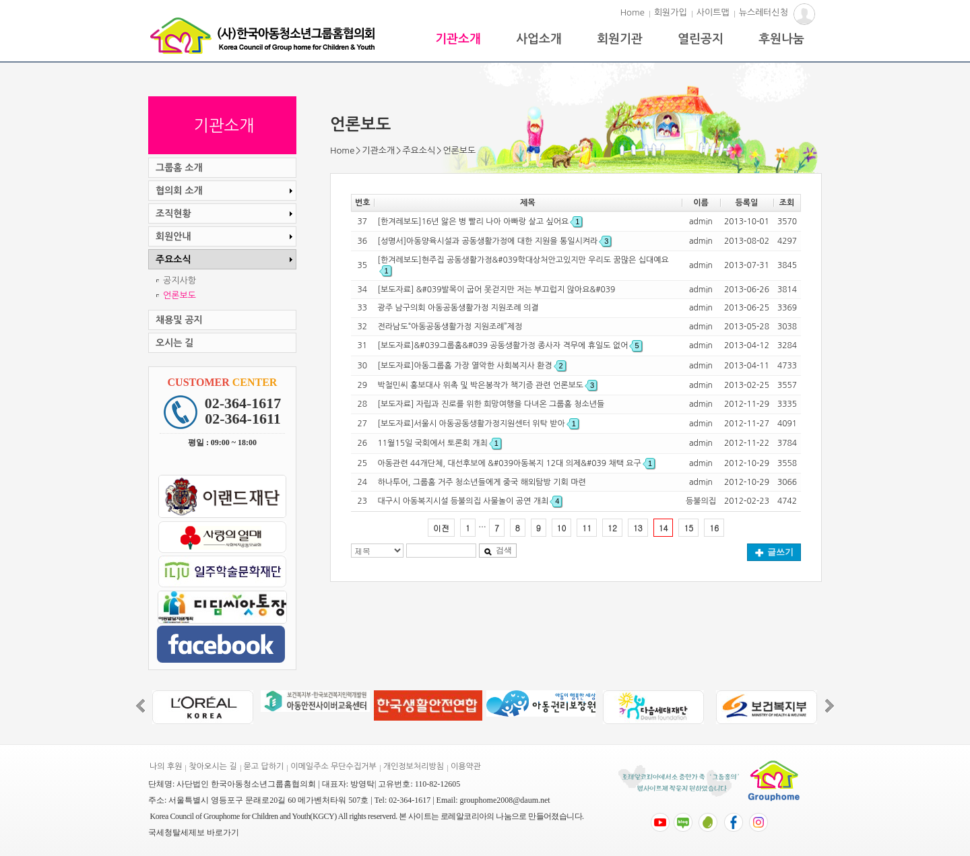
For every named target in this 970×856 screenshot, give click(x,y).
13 (638, 527)
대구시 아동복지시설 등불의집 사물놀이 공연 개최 (470, 501)
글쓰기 (774, 552)
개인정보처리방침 (413, 766)
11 (586, 527)
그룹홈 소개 (179, 167)
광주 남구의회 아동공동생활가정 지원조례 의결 (458, 308)
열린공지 (700, 39)
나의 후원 (166, 766)
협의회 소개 (226, 190)
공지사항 (179, 280)
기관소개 (458, 39)
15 (688, 527)
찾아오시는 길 (212, 766)
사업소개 (539, 39)
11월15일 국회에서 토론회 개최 (439, 443)
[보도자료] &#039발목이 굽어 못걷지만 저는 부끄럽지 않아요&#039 (497, 290)
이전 (441, 527)
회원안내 (226, 236)
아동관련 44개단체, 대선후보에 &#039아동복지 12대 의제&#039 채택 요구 (516, 463)
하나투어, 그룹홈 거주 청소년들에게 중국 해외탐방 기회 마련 (482, 482)
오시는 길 (175, 343)
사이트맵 (713, 12)
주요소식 (418, 150)
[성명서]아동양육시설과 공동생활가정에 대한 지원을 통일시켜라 (495, 241)
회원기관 (620, 39)
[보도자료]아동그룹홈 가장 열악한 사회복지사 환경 (472, 366)
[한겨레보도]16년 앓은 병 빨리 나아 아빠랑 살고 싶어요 (480, 222)
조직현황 (226, 213)
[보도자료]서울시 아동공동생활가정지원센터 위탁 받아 (478, 424)
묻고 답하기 (264, 766)
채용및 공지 (179, 320)
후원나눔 (781, 39)
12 (612, 527)
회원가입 (670, 12)
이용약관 (466, 766)
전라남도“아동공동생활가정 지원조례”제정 (450, 327)
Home (632, 12)
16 (714, 527)
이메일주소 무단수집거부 (333, 766)
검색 (498, 550)
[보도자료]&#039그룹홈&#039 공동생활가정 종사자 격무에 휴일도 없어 (510, 345)
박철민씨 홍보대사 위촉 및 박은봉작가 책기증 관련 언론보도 (487, 385)
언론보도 (179, 295)
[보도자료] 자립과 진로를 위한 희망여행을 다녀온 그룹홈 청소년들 (491, 404)
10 (562, 527)
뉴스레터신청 (763, 12)
